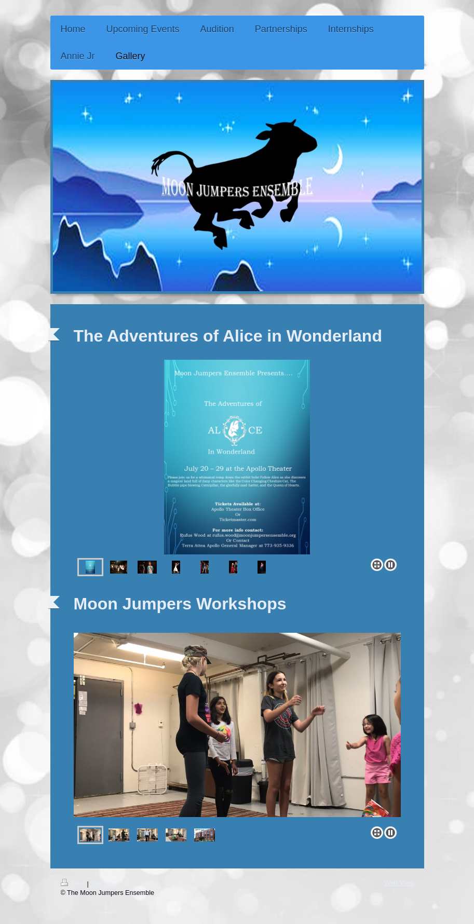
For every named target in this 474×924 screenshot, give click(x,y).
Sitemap (102, 884)
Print (74, 884)
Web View (398, 883)
